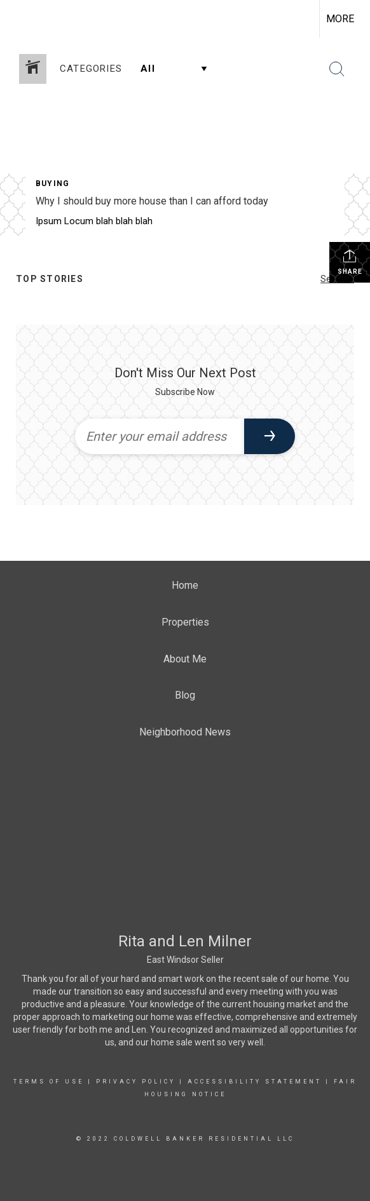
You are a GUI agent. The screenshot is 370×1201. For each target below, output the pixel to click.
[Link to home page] (21, 19)
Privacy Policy (135, 1081)
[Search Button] (337, 69)
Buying (52, 183)
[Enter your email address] (159, 436)
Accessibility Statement (255, 1081)
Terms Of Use (48, 1081)
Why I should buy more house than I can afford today (152, 201)
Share (350, 261)
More (340, 19)
